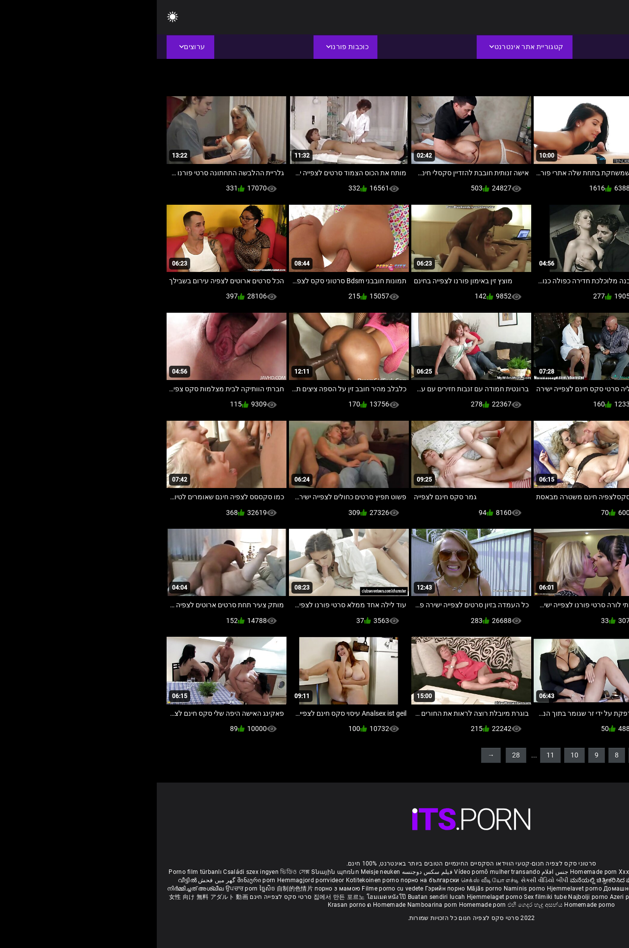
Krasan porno (191, 904)
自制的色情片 (139, 888)
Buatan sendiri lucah (280, 897)
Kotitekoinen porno (216, 880)
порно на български (273, 880)
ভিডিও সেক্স (138, 871)
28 (359, 755)
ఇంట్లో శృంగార (560, 880)
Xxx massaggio (483, 871)
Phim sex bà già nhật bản (542, 871)
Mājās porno (328, 888)
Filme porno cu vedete (235, 888)
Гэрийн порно (289, 888)
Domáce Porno (554, 888)
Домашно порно (471, 888)
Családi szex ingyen (94, 871)
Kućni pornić (514, 888)
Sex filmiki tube (388, 897)
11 (394, 755)
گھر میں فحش (59, 880)
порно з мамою (180, 888)
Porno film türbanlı (38, 871)
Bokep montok (507, 897)
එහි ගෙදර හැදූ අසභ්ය (379, 904)
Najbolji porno (431, 897)
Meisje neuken (223, 871)
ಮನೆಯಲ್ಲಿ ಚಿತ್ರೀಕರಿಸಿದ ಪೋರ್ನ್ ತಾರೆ (458, 880)
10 (418, 755)
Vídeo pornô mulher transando (340, 871)
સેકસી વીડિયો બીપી (388, 880)
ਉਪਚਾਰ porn (86, 888)
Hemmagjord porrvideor (154, 880)
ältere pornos (598, 871)
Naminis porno (368, 888)
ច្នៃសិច (111, 888)
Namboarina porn (276, 904)
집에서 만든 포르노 (183, 897)
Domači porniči (597, 888)
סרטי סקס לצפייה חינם (124, 897)
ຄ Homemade (230, 904)
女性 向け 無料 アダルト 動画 (51, 897)
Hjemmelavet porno (418, 888)
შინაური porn (100, 880)
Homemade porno (432, 904)
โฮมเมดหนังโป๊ (230, 897)
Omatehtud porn (552, 897)
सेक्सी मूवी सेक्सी (522, 880)
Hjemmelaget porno (338, 897)
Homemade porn (437, 871)
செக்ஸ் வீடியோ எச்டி (333, 880)
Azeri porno (470, 897)
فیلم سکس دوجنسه (270, 871)
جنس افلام (398, 871)
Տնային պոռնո (179, 871)
